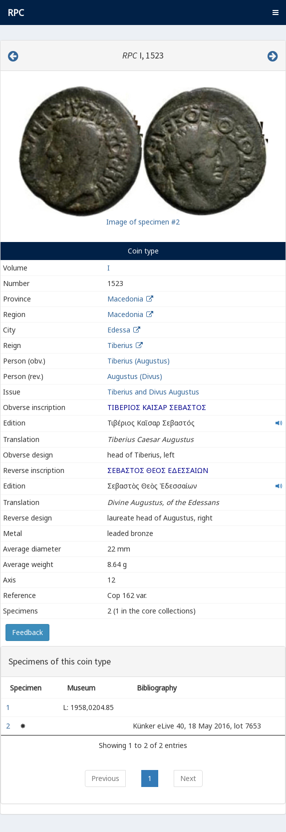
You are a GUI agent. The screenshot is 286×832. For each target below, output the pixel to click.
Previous (105, 778)
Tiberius (120, 345)
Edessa (118, 329)
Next (188, 778)
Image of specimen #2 (143, 221)
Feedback (27, 632)
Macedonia (125, 299)
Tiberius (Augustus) (138, 361)
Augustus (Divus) (134, 376)
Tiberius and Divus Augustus (153, 391)
